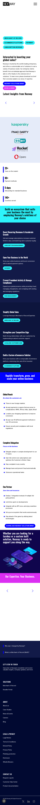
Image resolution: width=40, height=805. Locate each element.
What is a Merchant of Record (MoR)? (17, 652)
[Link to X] (23, 801)
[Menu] (34, 4)
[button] (4, 801)
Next (34, 103)
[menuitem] (34, 4)
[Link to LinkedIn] (28, 801)
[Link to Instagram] (34, 801)
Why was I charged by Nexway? (15, 646)
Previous (6, 103)
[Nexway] (16, 4)
